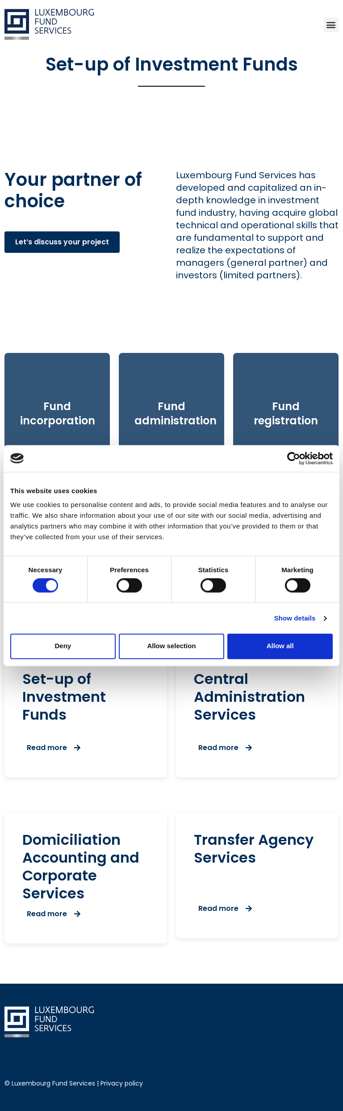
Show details (295, 618)
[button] (331, 24)
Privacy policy (121, 1083)
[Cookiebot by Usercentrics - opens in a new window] (294, 458)
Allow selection (171, 646)
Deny (62, 646)
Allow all (280, 646)
